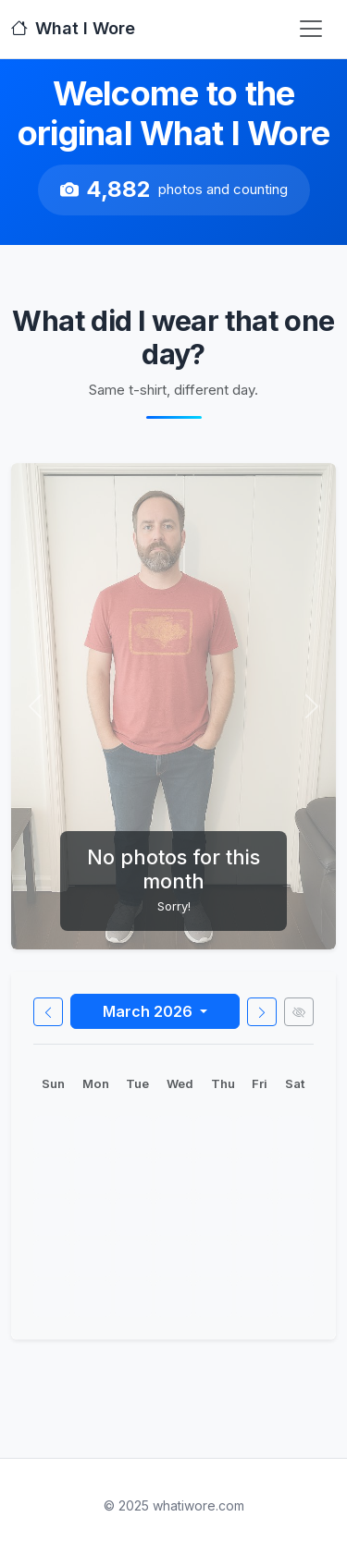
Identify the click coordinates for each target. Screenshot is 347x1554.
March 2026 (149, 1011)
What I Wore (73, 28)
